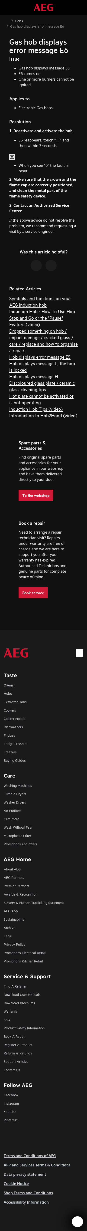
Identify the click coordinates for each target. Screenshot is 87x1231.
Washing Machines (18, 785)
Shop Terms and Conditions (28, 1192)
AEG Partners (14, 877)
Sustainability (14, 919)
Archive (9, 927)
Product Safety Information (24, 1028)
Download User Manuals (22, 994)
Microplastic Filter (17, 835)
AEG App (11, 911)
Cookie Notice (16, 1183)
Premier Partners (16, 885)
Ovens (8, 685)
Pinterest (10, 1120)
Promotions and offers (20, 844)
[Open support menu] (77, 1221)
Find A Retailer (15, 986)
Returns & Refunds (18, 1053)
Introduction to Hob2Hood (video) (43, 415)
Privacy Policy (14, 944)
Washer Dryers (15, 802)
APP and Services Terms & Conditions (37, 1165)
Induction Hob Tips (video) (36, 409)
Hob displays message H (33, 376)
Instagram (11, 1103)
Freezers (10, 752)
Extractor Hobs (15, 701)
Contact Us (12, 1069)
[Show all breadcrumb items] (7, 20)
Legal (8, 936)
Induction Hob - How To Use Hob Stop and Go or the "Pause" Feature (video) (42, 317)
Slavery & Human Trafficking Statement (34, 902)
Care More (11, 819)
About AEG (12, 869)
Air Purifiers (13, 810)
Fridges (9, 735)
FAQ (7, 1019)
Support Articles (16, 1061)
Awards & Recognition (20, 894)
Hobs (8, 693)
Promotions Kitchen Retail (23, 961)
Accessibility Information (26, 1202)
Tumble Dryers (15, 793)
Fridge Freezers (15, 743)
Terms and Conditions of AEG (30, 1155)
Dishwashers (13, 727)
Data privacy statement (25, 1174)
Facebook (11, 1095)
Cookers (10, 710)
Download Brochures (19, 1003)
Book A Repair (15, 1036)
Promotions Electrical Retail (25, 952)
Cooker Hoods (14, 718)
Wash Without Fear (18, 827)
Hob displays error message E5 (40, 357)
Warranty (11, 1011)
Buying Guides (15, 760)
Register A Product (18, 1044)
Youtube (10, 1111)
